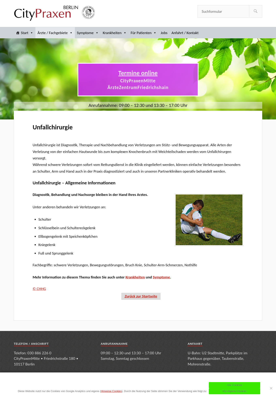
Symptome (88, 32)
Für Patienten (144, 32)
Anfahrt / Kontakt (185, 32)
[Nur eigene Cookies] (271, 388)
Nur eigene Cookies (235, 391)
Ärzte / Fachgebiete (55, 32)
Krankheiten (115, 32)
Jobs (164, 32)
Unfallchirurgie (53, 127)
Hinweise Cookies (111, 391)
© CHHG (39, 288)
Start (27, 32)
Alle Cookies (234, 385)
